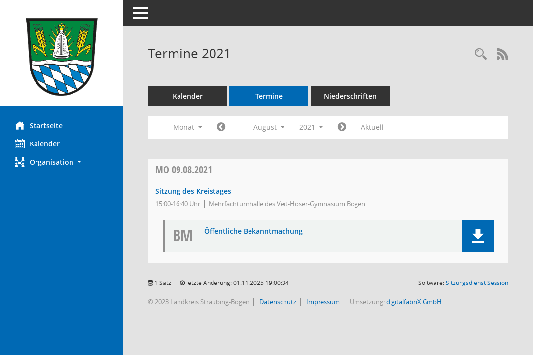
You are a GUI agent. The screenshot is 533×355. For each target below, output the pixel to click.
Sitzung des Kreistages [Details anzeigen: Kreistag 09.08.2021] (193, 191)
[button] (61, 162)
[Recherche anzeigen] (481, 54)
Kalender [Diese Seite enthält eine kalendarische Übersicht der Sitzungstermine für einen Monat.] (37, 143)
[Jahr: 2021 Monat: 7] (221, 127)
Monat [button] (187, 127)
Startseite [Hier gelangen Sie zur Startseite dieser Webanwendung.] (39, 125)
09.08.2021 (183, 169)
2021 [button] (311, 127)
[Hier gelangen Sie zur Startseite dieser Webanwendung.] (61, 57)
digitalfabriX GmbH (414, 301)
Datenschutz (277, 301)
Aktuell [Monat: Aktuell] (372, 127)
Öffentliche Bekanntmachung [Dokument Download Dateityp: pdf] (253, 231)
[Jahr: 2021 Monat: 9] (342, 127)
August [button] (268, 127)
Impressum (322, 301)
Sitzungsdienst (477, 283)
